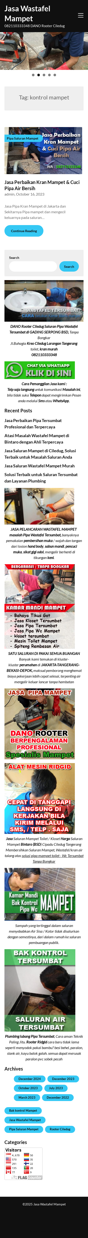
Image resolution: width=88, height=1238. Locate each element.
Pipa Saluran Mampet (23, 1129)
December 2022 (58, 1097)
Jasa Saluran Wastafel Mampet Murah (39, 465)
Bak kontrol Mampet (23, 1110)
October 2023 (28, 1088)
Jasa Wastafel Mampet (27, 13)
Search (14, 258)
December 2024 (30, 1079)
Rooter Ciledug (60, 1129)
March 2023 (27, 1097)
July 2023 (56, 1088)
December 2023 (63, 1079)
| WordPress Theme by (44, 1231)
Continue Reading (24, 231)
